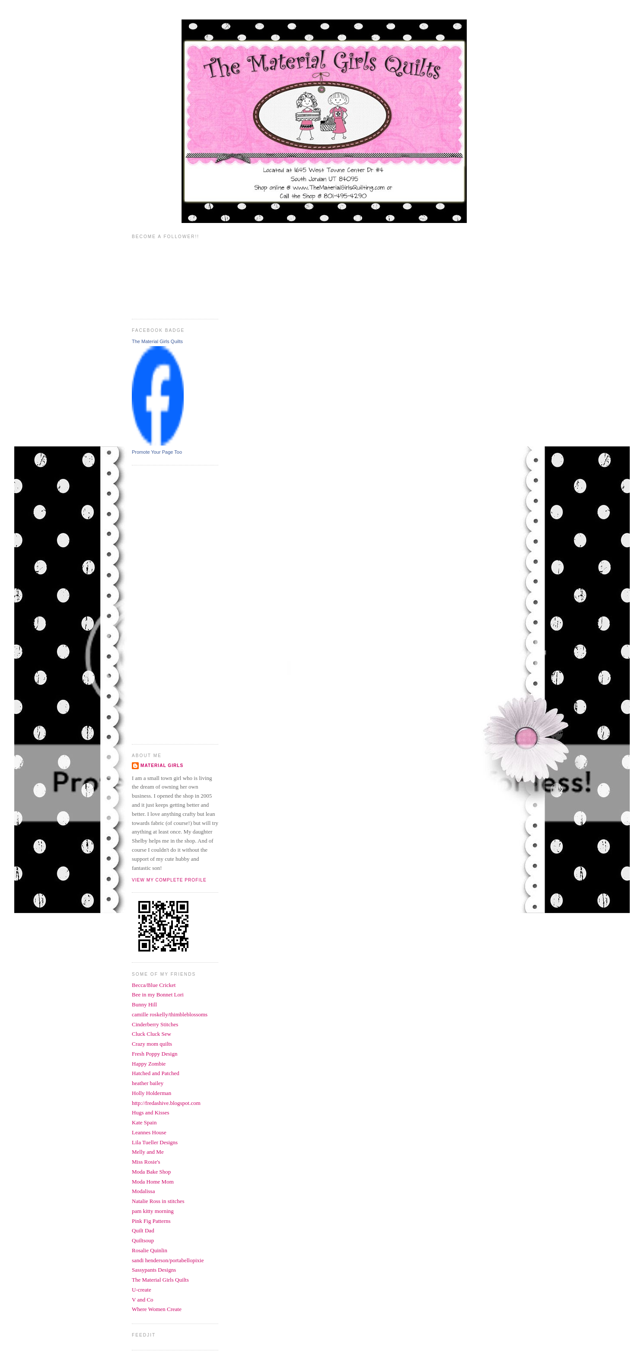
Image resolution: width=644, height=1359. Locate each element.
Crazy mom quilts (152, 1044)
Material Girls (161, 765)
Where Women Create (157, 1309)
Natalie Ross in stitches (158, 1201)
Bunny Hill (144, 1004)
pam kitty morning (153, 1211)
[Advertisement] (166, 603)
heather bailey (147, 1083)
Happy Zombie (149, 1063)
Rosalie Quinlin (149, 1250)
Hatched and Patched (155, 1073)
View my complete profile (169, 880)
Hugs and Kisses (150, 1112)
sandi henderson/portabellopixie (168, 1260)
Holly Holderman (151, 1093)
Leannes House (149, 1132)
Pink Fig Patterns (151, 1221)
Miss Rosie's (146, 1161)
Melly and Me (148, 1152)
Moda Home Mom (153, 1181)
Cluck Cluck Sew (151, 1034)
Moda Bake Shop (151, 1171)
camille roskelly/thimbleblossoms (169, 1014)
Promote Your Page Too (157, 452)
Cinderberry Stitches (155, 1024)
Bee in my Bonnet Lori (158, 994)
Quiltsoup (143, 1240)
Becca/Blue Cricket (153, 985)
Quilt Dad (143, 1230)
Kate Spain (144, 1122)
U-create (141, 1289)
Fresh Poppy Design (154, 1053)
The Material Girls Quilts (157, 341)
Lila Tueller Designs (155, 1142)
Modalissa (143, 1191)
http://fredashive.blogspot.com (166, 1103)
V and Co (142, 1299)
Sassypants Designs (154, 1270)
